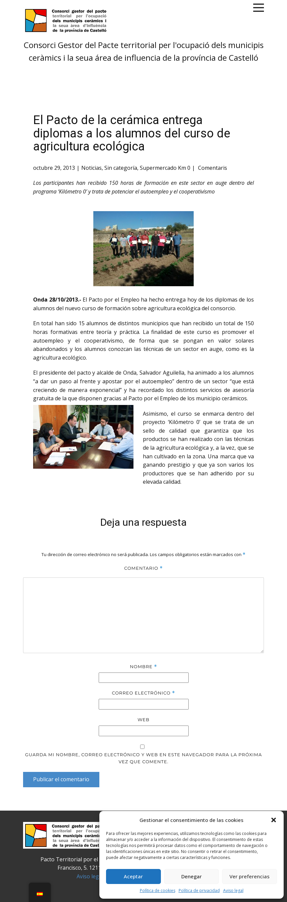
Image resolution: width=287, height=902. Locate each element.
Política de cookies (157, 890)
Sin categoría (120, 167)
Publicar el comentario (61, 779)
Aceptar (133, 876)
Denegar (191, 876)
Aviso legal (233, 890)
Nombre (143, 666)
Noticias (91, 167)
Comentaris (212, 167)
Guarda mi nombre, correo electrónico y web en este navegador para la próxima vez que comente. (143, 758)
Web (143, 719)
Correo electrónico (143, 693)
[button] (273, 820)
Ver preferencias (249, 876)
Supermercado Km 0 (165, 167)
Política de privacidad (199, 890)
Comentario (143, 568)
